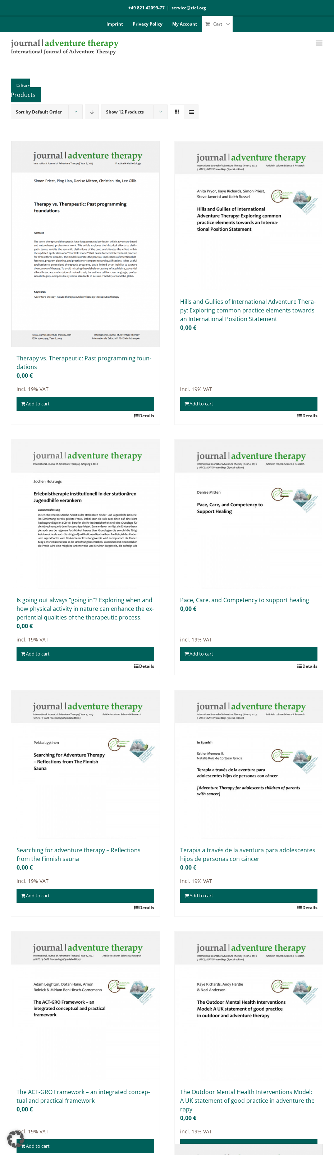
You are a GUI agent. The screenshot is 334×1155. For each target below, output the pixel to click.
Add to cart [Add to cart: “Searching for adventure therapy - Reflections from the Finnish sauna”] (38, 895)
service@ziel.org (188, 8)
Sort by (39, 112)
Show (125, 112)
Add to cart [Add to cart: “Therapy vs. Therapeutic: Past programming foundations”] (38, 403)
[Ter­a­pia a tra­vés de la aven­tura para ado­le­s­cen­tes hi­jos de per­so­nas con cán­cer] (249, 764)
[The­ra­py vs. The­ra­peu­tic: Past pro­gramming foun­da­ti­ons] (85, 244)
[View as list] (191, 112)
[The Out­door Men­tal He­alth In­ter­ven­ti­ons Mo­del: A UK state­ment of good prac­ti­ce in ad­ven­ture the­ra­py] (249, 1006)
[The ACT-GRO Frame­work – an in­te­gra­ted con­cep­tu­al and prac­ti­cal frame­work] (85, 1006)
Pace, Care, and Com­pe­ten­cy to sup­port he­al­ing (244, 600)
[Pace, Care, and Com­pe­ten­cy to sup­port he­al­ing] (249, 514)
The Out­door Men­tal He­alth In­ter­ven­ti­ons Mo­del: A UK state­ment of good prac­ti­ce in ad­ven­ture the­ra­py (248, 1100)
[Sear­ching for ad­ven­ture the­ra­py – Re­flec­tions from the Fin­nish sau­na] (85, 764)
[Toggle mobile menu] (319, 43)
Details (146, 416)
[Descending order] (92, 112)
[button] (16, 1139)
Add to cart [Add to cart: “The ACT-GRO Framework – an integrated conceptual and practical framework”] (38, 1146)
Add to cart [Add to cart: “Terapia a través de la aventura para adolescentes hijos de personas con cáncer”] (201, 895)
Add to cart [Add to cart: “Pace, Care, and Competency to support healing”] (201, 653)
